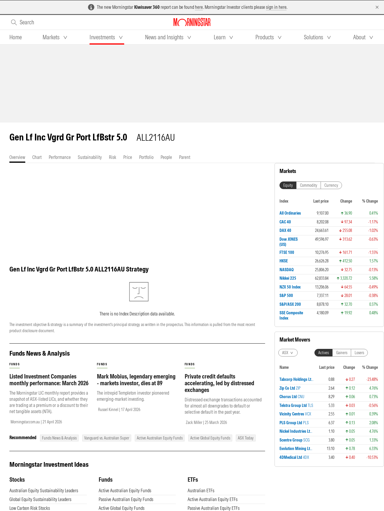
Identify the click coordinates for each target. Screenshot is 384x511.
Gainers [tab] (341, 352)
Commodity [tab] (308, 185)
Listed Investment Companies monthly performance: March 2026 (48, 379)
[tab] (15, 37)
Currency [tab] (331, 185)
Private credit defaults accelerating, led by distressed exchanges (219, 383)
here (199, 7)
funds (14, 364)
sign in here (276, 7)
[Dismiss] (377, 7)
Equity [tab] (288, 185)
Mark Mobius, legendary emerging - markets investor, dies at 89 (136, 379)
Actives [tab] (323, 352)
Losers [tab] (359, 352)
